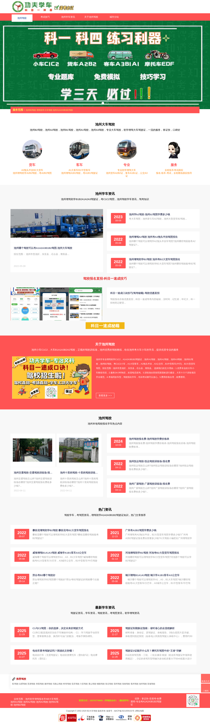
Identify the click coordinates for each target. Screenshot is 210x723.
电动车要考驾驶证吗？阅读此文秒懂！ (53, 652)
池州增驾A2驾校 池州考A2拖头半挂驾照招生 (153, 236)
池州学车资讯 (68, 17)
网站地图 (140, 712)
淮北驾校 (109, 685)
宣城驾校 (151, 685)
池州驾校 (22, 17)
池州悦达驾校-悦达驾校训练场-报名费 (149, 462)
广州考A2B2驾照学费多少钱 (140, 531)
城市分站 (114, 17)
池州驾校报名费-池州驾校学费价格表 (149, 440)
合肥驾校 (23, 685)
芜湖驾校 (31, 685)
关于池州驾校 (91, 17)
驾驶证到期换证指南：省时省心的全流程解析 (150, 629)
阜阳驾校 (40, 685)
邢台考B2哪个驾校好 (43, 576)
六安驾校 (84, 685)
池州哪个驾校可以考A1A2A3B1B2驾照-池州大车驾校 (43, 249)
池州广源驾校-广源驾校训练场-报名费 (149, 485)
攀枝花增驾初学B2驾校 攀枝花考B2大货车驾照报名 (60, 531)
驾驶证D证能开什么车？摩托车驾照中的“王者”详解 (153, 652)
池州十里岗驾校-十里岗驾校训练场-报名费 (80, 475)
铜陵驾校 (101, 685)
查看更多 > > (105, 396)
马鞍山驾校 (58, 685)
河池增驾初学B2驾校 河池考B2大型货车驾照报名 (152, 554)
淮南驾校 (126, 685)
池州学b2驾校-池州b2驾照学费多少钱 (149, 214)
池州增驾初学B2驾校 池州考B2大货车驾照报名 (154, 259)
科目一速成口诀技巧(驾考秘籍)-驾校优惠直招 (134, 293)
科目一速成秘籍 (105, 327)
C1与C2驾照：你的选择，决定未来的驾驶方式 (57, 629)
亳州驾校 (134, 685)
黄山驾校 (92, 685)
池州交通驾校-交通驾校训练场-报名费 (33, 475)
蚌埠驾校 (67, 685)
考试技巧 (45, 17)
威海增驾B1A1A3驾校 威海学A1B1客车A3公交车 (59, 554)
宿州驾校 (118, 685)
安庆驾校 (75, 685)
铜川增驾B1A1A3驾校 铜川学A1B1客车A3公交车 (152, 576)
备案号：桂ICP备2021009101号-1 (121, 712)
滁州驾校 (48, 685)
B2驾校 (15, 685)
